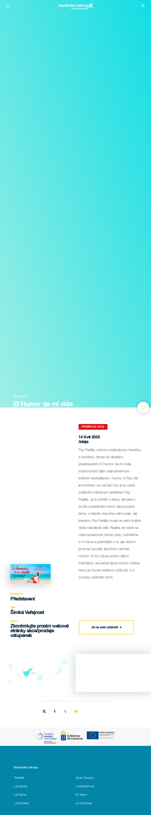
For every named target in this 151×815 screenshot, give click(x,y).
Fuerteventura (85, 786)
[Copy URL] (65, 712)
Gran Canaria (84, 777)
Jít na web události (106, 626)
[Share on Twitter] (44, 712)
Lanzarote (20, 786)
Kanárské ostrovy (26, 767)
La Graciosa (84, 803)
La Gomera (21, 803)
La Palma (20, 794)
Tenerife (19, 777)
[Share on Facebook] (55, 712)
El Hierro (81, 794)
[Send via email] (76, 712)
